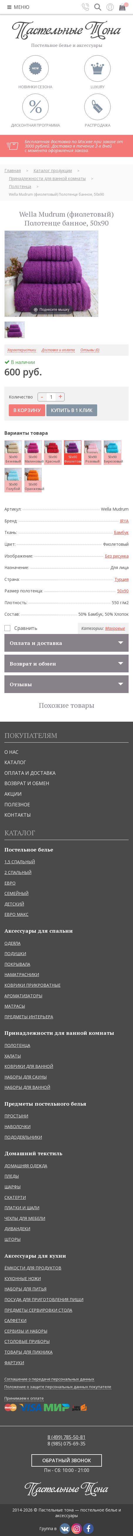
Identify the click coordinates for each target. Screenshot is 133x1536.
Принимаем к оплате (24, 1398)
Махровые (115, 628)
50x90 (123, 591)
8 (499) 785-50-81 (66, 1437)
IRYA (124, 521)
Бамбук (121, 532)
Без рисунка (117, 556)
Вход (110, 7)
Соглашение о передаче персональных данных (49, 1379)
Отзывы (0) (89, 350)
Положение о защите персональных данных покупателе (57, 1386)
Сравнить (25, 628)
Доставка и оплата (58, 350)
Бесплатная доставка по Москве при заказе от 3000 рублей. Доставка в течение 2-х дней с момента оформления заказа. (74, 145)
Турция (122, 579)
